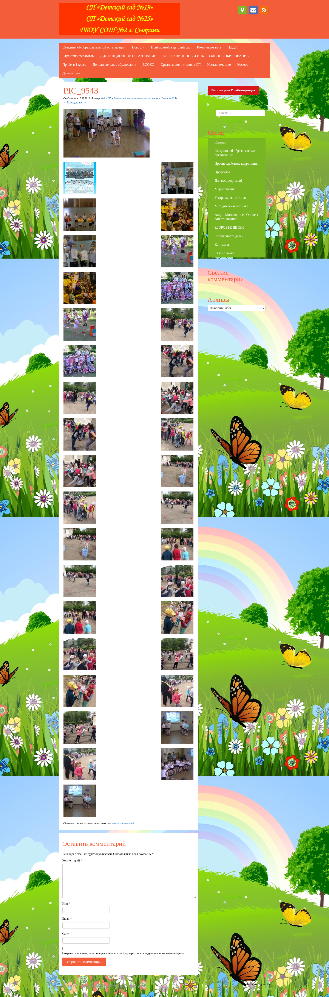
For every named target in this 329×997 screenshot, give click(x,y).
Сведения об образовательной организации (94, 47)
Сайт (65, 933)
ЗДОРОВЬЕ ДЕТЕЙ (229, 227)
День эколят (71, 73)
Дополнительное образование (114, 64)
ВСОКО (148, 64)
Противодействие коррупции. (236, 163)
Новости (138, 47)
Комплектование (209, 47)
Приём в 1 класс (74, 64)
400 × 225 (106, 98)
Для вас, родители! (228, 180)
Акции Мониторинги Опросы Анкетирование (236, 217)
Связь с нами (224, 253)
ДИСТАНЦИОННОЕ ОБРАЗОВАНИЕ (128, 56)
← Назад (69, 102)
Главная (220, 142)
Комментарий (72, 860)
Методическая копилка (231, 206)
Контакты (222, 244)
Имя (66, 903)
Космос (242, 64)
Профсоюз (222, 172)
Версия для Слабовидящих (234, 90)
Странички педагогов (78, 56)
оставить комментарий (121, 823)
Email (67, 918)
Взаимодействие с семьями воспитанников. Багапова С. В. (145, 98)
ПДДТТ (233, 47)
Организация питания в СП (181, 64)
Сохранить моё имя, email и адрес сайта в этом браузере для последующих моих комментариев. (123, 953)
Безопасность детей (229, 236)
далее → (81, 102)
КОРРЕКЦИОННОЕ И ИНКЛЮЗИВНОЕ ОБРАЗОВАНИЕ (206, 56)
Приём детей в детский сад (170, 47)
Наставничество (219, 64)
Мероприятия (225, 189)
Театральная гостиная (231, 198)
